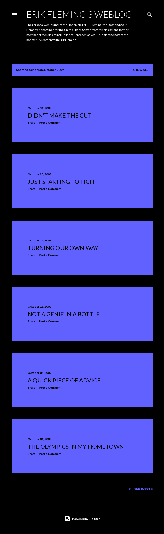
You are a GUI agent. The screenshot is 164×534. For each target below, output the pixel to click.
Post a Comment (50, 122)
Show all (140, 70)
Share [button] (31, 122)
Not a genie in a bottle (64, 313)
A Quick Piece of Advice (64, 380)
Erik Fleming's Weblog (79, 14)
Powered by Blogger (82, 519)
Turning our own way (63, 247)
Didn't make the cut (60, 115)
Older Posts (141, 489)
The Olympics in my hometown (76, 446)
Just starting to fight (63, 181)
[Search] (150, 13)
